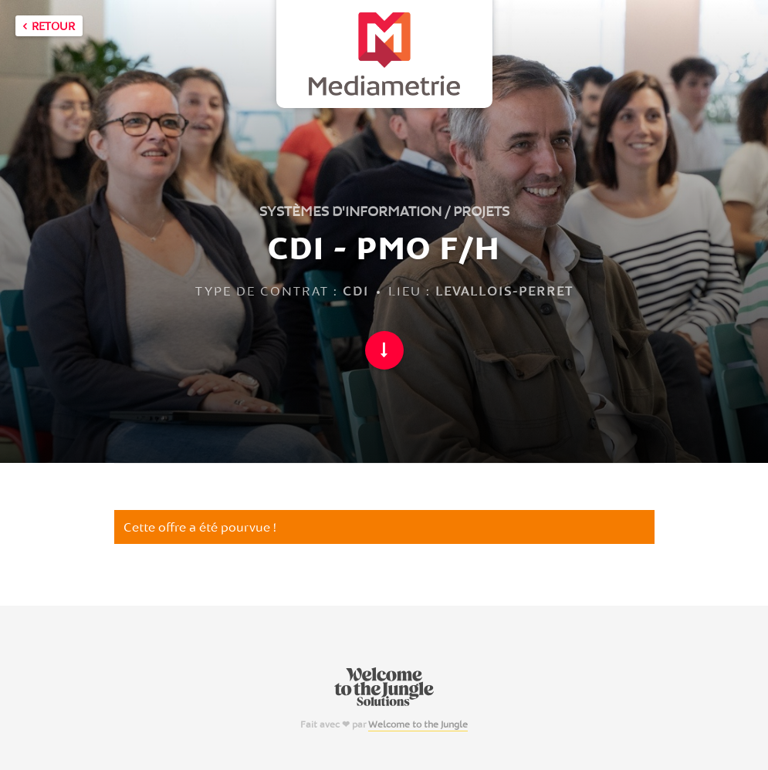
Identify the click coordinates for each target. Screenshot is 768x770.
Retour (49, 25)
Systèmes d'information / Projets (384, 211)
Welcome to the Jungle (418, 724)
